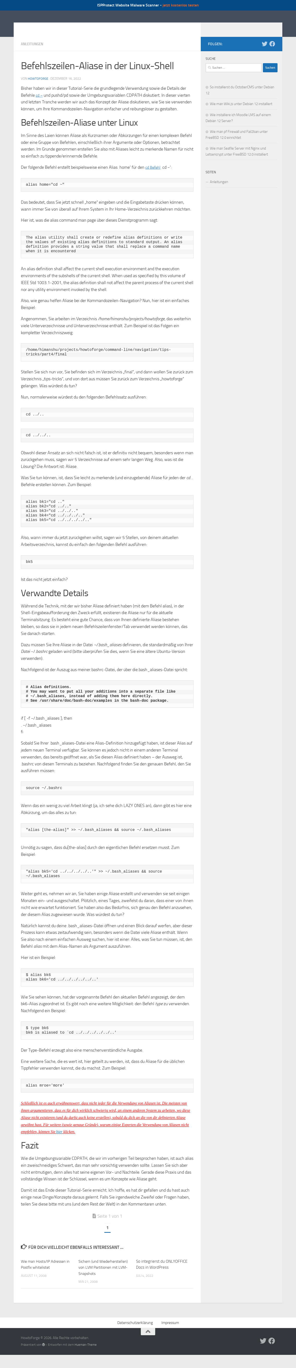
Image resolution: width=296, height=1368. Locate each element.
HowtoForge (47, 27)
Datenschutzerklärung (135, 1336)
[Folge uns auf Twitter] (264, 51)
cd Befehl (153, 174)
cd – (39, 102)
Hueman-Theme (86, 1358)
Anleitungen (33, 51)
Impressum (170, 1336)
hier (59, 1139)
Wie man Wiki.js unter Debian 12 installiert (241, 111)
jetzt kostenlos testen (181, 5)
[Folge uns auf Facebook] (272, 51)
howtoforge (38, 86)
